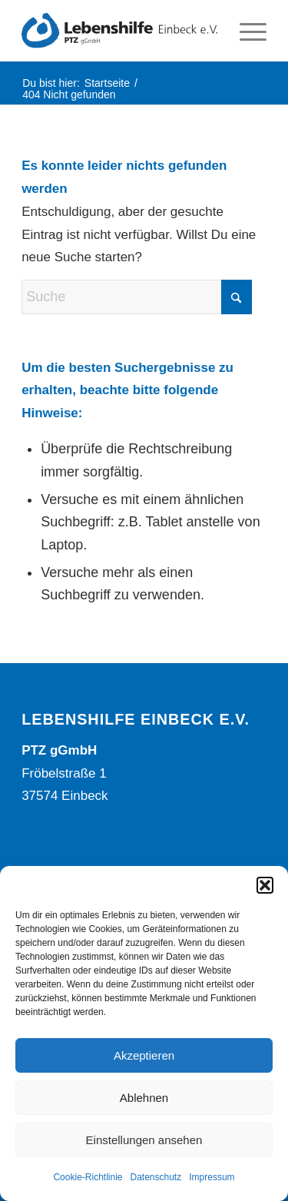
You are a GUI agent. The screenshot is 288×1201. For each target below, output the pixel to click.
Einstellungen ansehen (144, 1139)
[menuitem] (245, 30)
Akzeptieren (144, 1055)
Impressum (211, 1177)
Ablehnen (144, 1097)
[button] (265, 885)
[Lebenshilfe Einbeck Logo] (119, 30)
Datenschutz (156, 1177)
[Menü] (245, 30)
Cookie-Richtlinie (87, 1177)
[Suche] (137, 297)
